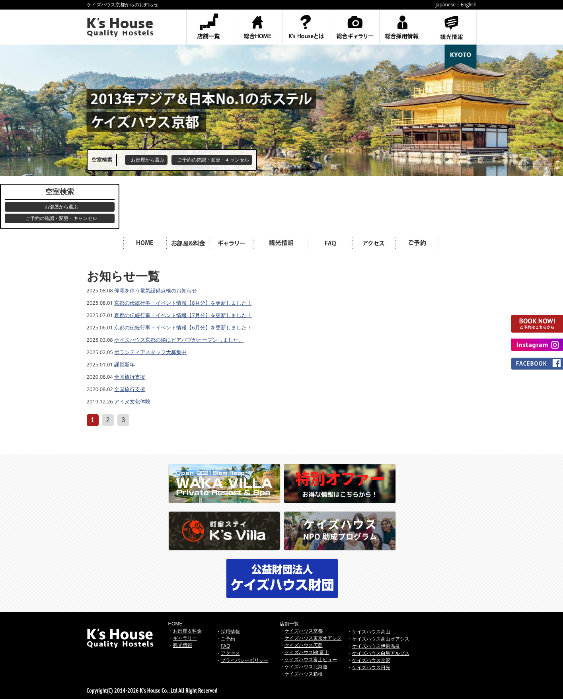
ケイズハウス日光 (371, 667)
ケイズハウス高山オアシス (380, 639)
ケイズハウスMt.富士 (306, 652)
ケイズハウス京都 (303, 631)
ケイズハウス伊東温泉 (376, 646)
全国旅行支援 (129, 376)
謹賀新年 (124, 364)
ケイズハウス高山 (371, 632)
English (469, 4)
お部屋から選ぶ (147, 160)
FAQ (225, 646)
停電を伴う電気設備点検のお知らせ (155, 290)
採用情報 (230, 632)
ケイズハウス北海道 (305, 667)
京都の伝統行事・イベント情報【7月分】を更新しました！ (182, 315)
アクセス (230, 653)
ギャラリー (185, 638)
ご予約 (228, 639)
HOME (175, 624)
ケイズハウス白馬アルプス (380, 653)
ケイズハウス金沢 (371, 660)
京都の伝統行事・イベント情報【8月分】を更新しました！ (182, 302)
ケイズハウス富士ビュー (310, 659)
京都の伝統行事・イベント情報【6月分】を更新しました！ (182, 327)
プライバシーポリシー (245, 660)
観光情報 (182, 645)
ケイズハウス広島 (303, 645)
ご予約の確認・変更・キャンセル (213, 160)
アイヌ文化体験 (132, 401)
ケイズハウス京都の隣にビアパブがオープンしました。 (179, 339)
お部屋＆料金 (187, 631)
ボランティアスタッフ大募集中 (150, 352)
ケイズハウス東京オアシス (313, 638)
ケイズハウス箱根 (303, 674)
